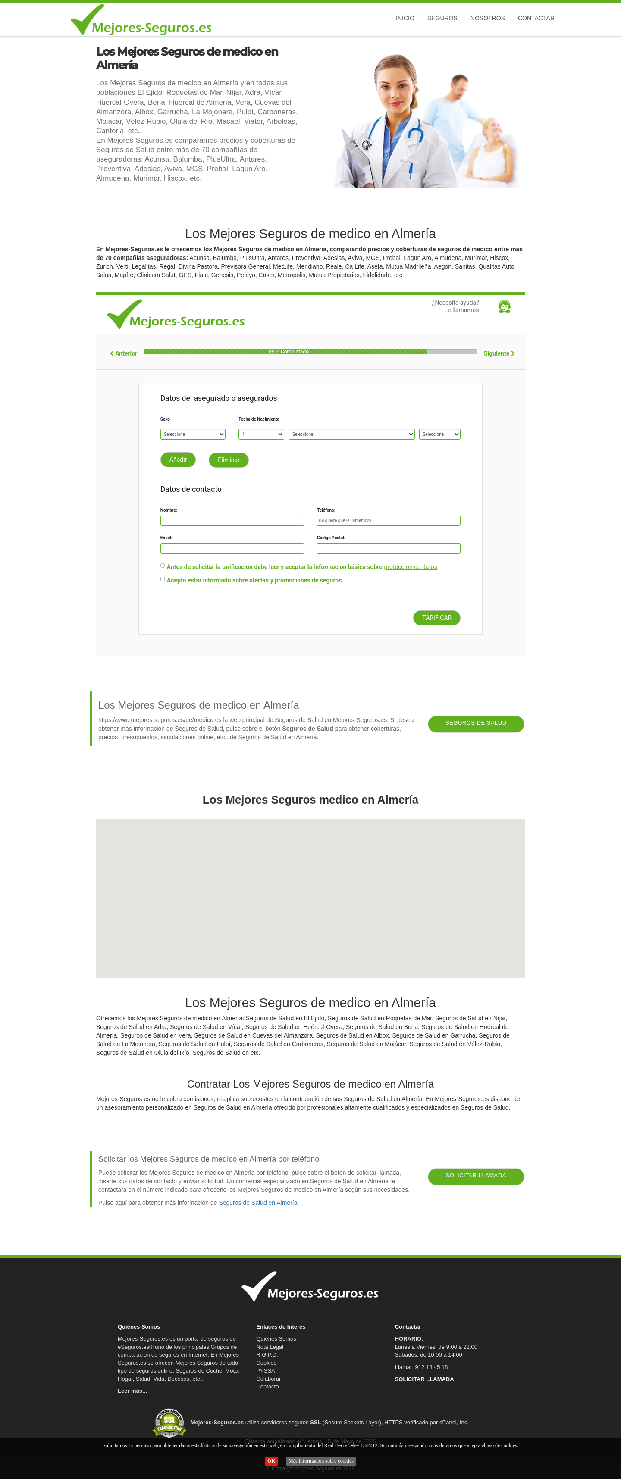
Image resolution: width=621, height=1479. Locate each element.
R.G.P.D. (267, 1354)
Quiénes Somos (276, 1338)
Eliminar (229, 460)
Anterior (124, 353)
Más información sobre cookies (321, 1461)
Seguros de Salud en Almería (258, 1202)
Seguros (442, 18)
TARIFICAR (437, 617)
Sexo (165, 419)
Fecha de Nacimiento (258, 419)
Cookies (266, 1363)
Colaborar (268, 1379)
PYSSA (265, 1370)
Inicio (405, 18)
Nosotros (487, 18)
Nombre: (168, 510)
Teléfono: (326, 510)
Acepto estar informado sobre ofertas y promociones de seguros (254, 580)
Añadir (178, 459)
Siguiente (499, 353)
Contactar (536, 18)
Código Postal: (331, 537)
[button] (310, 890)
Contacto (267, 1386)
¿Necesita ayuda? (433, 306)
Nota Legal (269, 1347)
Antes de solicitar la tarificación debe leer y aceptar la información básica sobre (275, 566)
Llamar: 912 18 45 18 (421, 1367)
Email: (166, 537)
